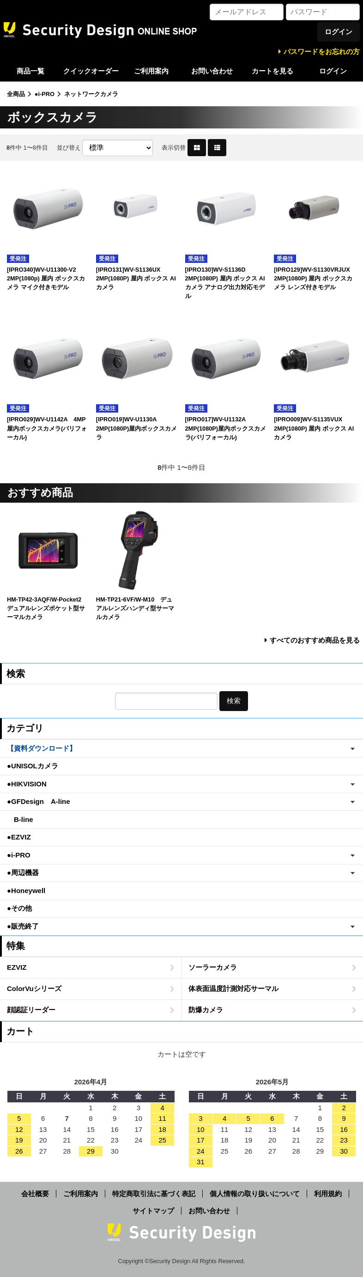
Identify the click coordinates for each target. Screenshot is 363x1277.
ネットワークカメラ (91, 94)
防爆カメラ (205, 1010)
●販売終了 (23, 926)
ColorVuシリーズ (34, 988)
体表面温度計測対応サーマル (233, 988)
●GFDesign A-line (38, 801)
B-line (20, 819)
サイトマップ (153, 1211)
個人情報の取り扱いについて (255, 1194)
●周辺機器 (23, 872)
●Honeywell (26, 890)
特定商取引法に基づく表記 (153, 1194)
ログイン (333, 71)
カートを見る (272, 71)
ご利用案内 (151, 71)
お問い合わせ (212, 71)
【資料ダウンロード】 (41, 748)
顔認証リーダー (31, 1010)
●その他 (19, 908)
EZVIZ (17, 967)
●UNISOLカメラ (32, 766)
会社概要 (35, 1194)
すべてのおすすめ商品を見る (315, 640)
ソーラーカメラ (212, 967)
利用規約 (328, 1194)
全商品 (16, 94)
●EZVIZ (19, 837)
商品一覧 (30, 71)
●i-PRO (44, 94)
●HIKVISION (27, 784)
